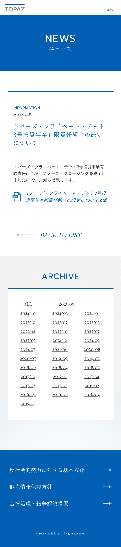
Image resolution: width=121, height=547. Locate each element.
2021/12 (60, 340)
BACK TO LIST (60, 235)
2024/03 (60, 313)
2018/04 (60, 367)
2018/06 (28, 367)
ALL (28, 304)
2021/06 (60, 349)
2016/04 (92, 394)
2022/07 (92, 331)
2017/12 (28, 376)
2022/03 (28, 340)
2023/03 (92, 322)
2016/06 (60, 394)
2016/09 (28, 394)
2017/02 (59, 385)
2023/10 (27, 322)
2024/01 (92, 313)
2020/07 (28, 358)
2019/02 (92, 358)
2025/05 (66, 304)
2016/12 (92, 385)
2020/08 (92, 349)
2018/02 (92, 367)
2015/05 (28, 403)
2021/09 (92, 340)
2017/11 (60, 376)
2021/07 (27, 349)
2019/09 (60, 358)
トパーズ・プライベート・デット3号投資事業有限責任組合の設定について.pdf (66, 197)
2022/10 (60, 331)
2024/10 (28, 313)
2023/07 (60, 322)
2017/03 (27, 385)
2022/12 (27, 331)
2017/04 (91, 376)
